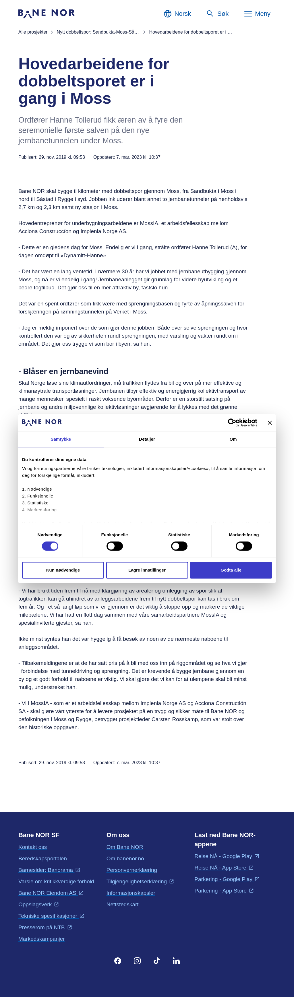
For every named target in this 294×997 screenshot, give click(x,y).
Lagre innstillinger (147, 570)
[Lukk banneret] (270, 423)
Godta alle (230, 570)
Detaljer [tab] (147, 439)
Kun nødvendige (63, 570)
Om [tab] (233, 439)
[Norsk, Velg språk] (177, 13)
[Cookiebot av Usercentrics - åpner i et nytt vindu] (232, 422)
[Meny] (257, 13)
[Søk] (217, 13)
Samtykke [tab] (61, 439)
